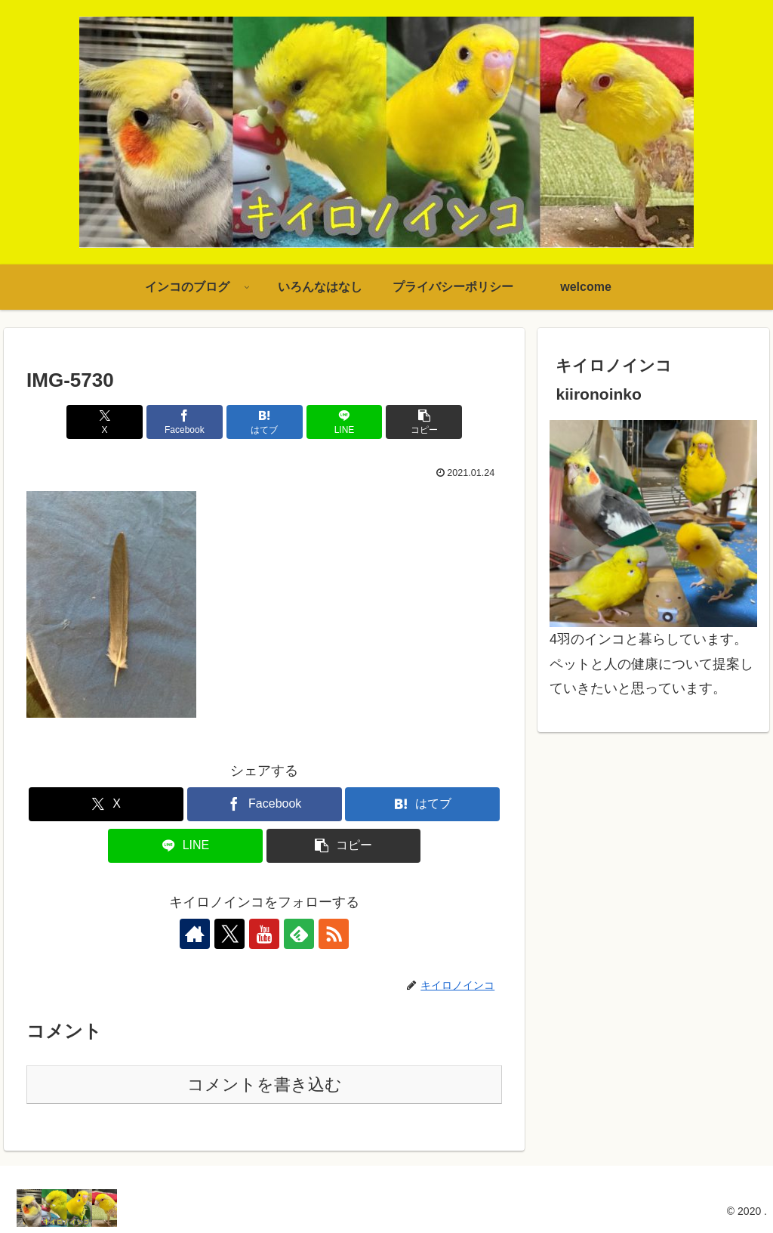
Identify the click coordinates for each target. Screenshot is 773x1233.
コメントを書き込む (264, 1084)
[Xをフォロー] (229, 934)
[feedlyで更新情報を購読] (299, 934)
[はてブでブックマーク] (264, 422)
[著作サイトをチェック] (195, 934)
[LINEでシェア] (344, 422)
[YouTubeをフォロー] (264, 934)
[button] (424, 422)
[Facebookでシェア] (184, 422)
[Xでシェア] (104, 422)
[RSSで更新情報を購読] (334, 934)
